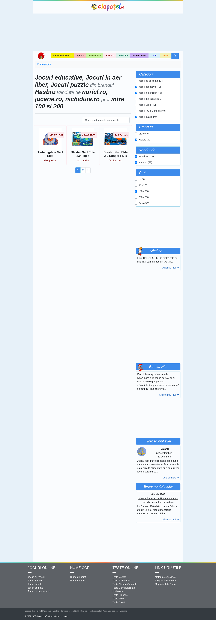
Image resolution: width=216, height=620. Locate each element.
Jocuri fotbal (34, 584)
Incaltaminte (95, 55)
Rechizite (123, 55)
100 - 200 (143, 191)
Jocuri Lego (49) (147, 105)
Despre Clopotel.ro (33, 611)
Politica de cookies (110, 611)
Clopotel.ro (108, 7)
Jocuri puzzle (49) (147, 117)
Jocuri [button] (109, 55)
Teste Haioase (120, 595)
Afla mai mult (170, 267)
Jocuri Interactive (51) (150, 99)
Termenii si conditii (69, 611)
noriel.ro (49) (145, 162)
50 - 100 (142, 185)
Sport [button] (79, 55)
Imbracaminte (139, 55)
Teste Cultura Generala (124, 584)
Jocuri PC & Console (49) (152, 111)
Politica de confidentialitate (89, 611)
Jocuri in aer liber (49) (150, 93)
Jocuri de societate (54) (150, 81)
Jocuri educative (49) (149, 87)
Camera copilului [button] (61, 55)
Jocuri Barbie (35, 580)
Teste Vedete (119, 577)
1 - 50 (141, 179)
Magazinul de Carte (165, 584)
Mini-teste (117, 591)
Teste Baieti (118, 602)
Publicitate (46, 611)
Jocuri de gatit (35, 588)
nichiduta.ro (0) (146, 156)
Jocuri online (42, 568)
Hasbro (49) (144, 139)
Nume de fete (77, 580)
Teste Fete (118, 598)
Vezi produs (50, 160)
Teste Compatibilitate (123, 588)
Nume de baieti (78, 577)
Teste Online (125, 568)
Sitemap (123, 611)
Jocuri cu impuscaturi (39, 591)
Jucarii (165, 55)
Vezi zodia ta (171, 477)
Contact (56, 611)
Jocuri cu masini (36, 577)
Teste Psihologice (121, 580)
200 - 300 (143, 197)
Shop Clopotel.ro (41, 55)
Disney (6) (143, 133)
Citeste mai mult (169, 395)
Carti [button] (153, 55)
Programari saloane (165, 580)
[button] (175, 56)
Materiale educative (165, 577)
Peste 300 (143, 203)
